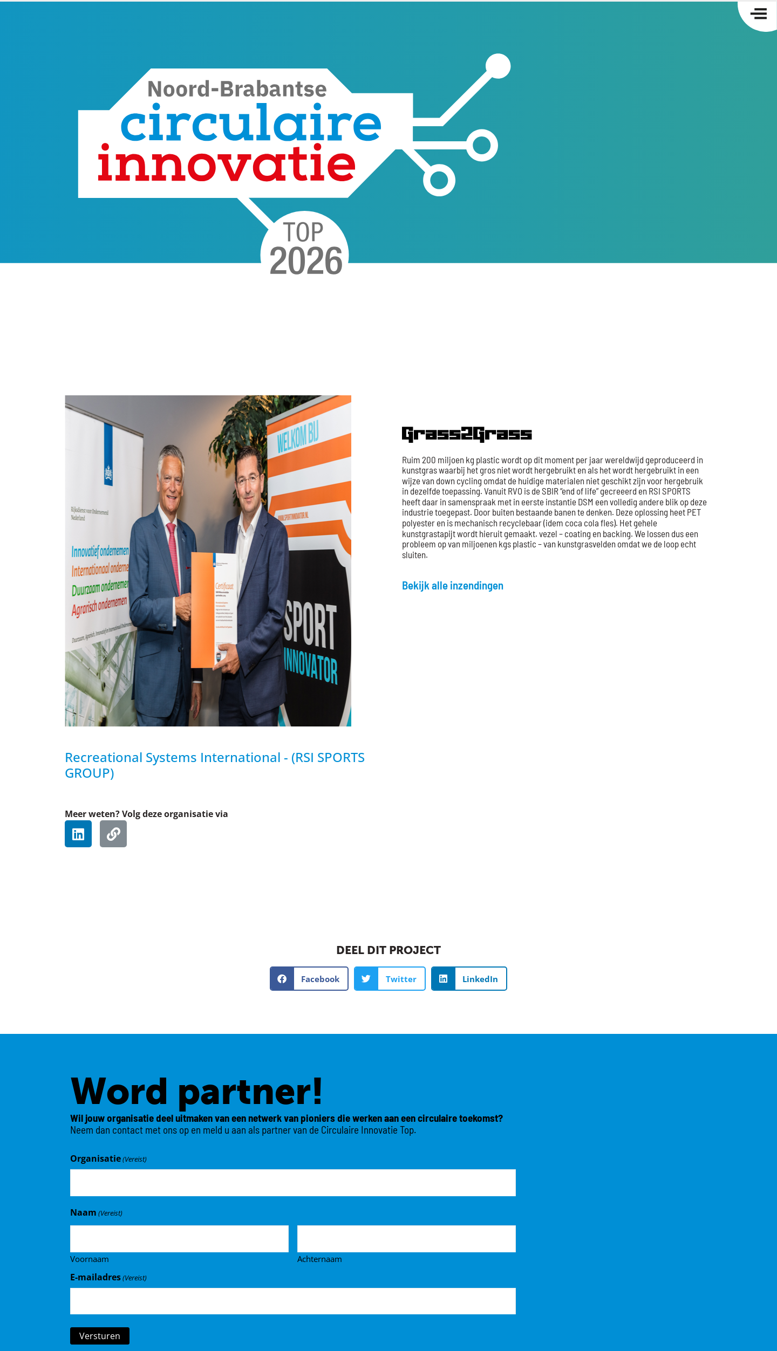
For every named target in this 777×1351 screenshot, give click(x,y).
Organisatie (108, 1158)
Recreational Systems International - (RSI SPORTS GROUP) (215, 764)
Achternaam (319, 1255)
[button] (309, 978)
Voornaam (89, 1255)
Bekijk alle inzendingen (452, 585)
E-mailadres (108, 1274)
